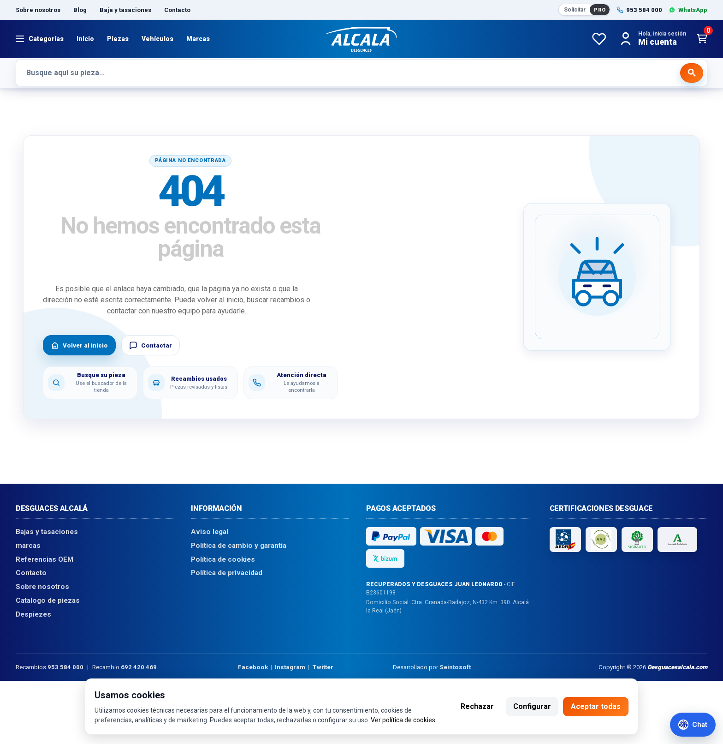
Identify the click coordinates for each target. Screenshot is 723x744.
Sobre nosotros (38, 10)
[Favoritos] (599, 39)
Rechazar (477, 706)
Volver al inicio (79, 345)
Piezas (118, 38)
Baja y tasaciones (125, 10)
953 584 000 (65, 666)
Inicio (85, 38)
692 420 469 (139, 666)
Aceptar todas (596, 706)
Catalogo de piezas (48, 600)
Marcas (198, 38)
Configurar (532, 706)
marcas (28, 545)
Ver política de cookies (403, 720)
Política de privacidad (226, 573)
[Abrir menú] (40, 39)
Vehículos (157, 38)
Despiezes (33, 614)
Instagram (290, 666)
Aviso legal (209, 532)
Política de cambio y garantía (238, 545)
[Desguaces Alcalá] (361, 38)
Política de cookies (223, 559)
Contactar (150, 345)
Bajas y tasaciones (47, 532)
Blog (80, 10)
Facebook (253, 666)
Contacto (177, 10)
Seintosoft (455, 666)
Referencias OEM (44, 559)
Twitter (322, 666)
